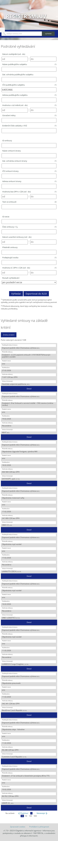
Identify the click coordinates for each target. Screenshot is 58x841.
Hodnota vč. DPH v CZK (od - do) (29, 268)
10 (22, 816)
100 (30, 816)
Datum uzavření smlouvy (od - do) (16, 237)
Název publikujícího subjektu (29, 64)
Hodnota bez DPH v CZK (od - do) (29, 191)
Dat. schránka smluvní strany (29, 161)
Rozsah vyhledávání (10, 278)
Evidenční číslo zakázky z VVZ (29, 125)
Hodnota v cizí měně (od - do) (29, 105)
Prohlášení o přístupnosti (39, 826)
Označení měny (29, 115)
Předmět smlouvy (10, 247)
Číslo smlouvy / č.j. (29, 227)
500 (35, 816)
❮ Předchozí (23, 813)
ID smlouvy (7, 140)
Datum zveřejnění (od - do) (13, 54)
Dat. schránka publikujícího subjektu (17, 74)
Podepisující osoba (29, 257)
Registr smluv (26, 16)
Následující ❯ (42, 813)
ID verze (5, 216)
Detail (29, 388)
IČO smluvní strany (29, 171)
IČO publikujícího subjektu (29, 85)
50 (26, 816)
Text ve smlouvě (29, 202)
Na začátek (9, 813)
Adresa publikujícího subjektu (29, 95)
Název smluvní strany (11, 150)
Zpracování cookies (17, 826)
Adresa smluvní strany (29, 181)
